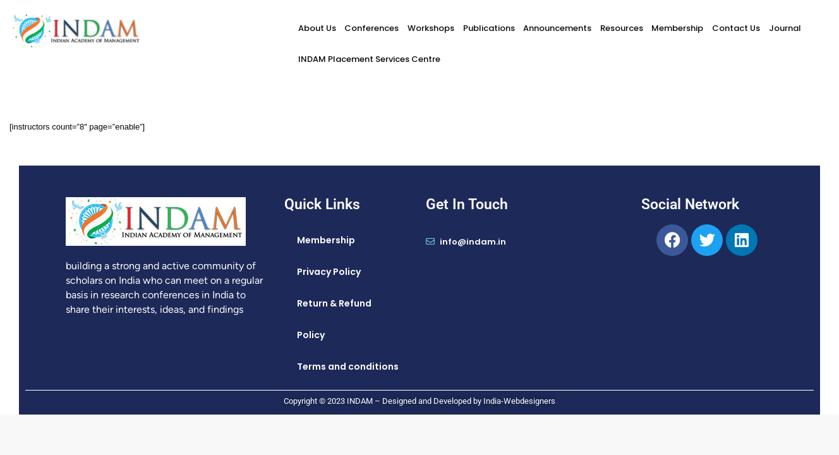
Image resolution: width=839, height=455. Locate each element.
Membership (677, 28)
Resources (621, 28)
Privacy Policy (329, 271)
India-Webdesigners (519, 401)
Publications (489, 28)
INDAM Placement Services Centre (369, 59)
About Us (317, 28)
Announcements (557, 28)
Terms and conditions (348, 366)
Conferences (371, 28)
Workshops (430, 28)
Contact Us (736, 28)
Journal (785, 28)
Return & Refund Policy (334, 319)
